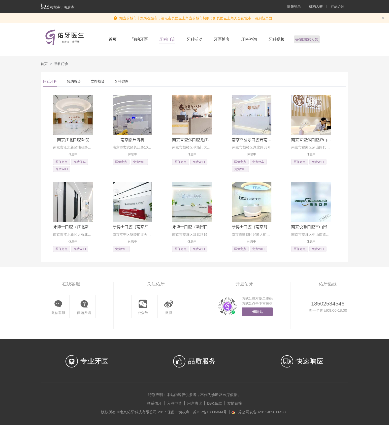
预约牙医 (140, 39)
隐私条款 (214, 403)
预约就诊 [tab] (74, 81)
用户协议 (194, 403)
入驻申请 (174, 403)
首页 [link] (44, 63)
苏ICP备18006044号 (210, 412)
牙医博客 (222, 39)
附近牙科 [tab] (50, 81)
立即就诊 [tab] (98, 81)
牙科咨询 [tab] (122, 81)
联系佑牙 (154, 403)
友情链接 (234, 403)
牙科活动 (194, 39)
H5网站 (257, 312)
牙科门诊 (167, 39)
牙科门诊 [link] (61, 63)
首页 (113, 39)
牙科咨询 (249, 39)
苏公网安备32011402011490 (262, 412)
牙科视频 (276, 39)
